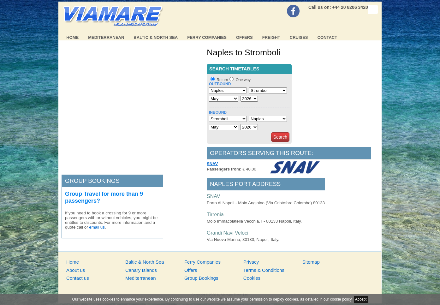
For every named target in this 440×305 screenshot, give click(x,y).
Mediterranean (106, 37)
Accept (361, 299)
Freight (271, 37)
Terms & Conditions (263, 270)
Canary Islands (141, 270)
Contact (327, 37)
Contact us (77, 278)
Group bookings (92, 180)
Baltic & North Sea (156, 37)
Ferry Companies (207, 37)
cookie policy (341, 299)
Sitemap (311, 262)
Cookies (251, 278)
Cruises (299, 37)
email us (97, 227)
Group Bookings (201, 278)
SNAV (212, 163)
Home (72, 37)
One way (243, 80)
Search (280, 137)
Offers (244, 37)
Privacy (251, 262)
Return (222, 80)
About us (75, 270)
